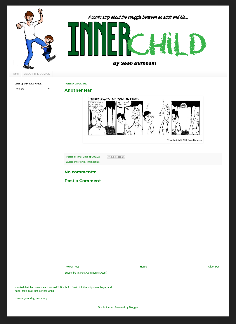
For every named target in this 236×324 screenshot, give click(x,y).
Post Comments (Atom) (93, 272)
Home (15, 73)
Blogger (133, 307)
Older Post (214, 266)
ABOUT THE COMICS (37, 73)
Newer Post (72, 266)
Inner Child (79, 162)
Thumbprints (93, 162)
